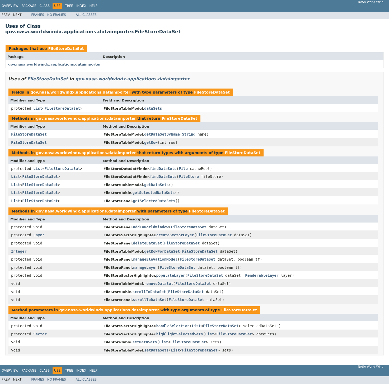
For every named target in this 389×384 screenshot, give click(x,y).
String (188, 134)
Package (29, 6)
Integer (19, 251)
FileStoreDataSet (66, 49)
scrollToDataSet (149, 292)
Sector (40, 334)
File (183, 168)
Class (44, 6)
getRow (151, 142)
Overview (10, 6)
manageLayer (145, 267)
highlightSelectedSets (179, 334)
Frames (37, 15)
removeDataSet (158, 283)
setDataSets (145, 342)
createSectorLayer (175, 235)
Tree (69, 6)
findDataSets (163, 168)
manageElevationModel (155, 259)
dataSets (153, 108)
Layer (38, 235)
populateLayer (170, 275)
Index (81, 6)
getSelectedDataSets (154, 193)
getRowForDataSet (162, 251)
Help (93, 6)
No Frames (56, 15)
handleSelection (172, 326)
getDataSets (156, 185)
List (37, 108)
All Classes (86, 15)
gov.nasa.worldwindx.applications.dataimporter (54, 64)
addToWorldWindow (151, 227)
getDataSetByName (162, 134)
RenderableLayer (262, 275)
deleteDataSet (147, 243)
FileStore (189, 176)
